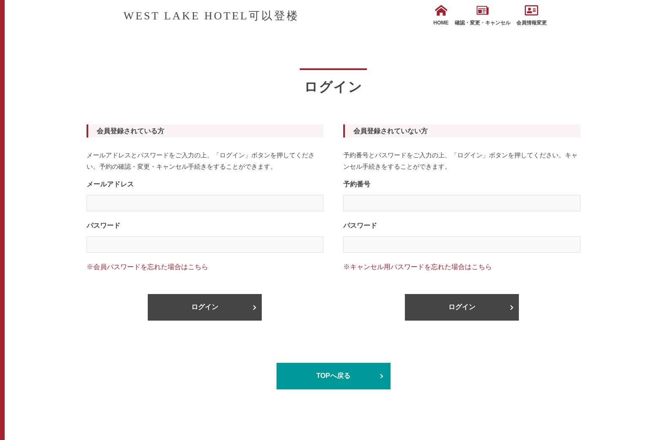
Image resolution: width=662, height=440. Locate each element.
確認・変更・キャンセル (482, 15)
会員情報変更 (531, 15)
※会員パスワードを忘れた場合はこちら (147, 266)
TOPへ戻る (333, 375)
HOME (441, 15)
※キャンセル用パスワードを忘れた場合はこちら (417, 266)
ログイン (204, 306)
